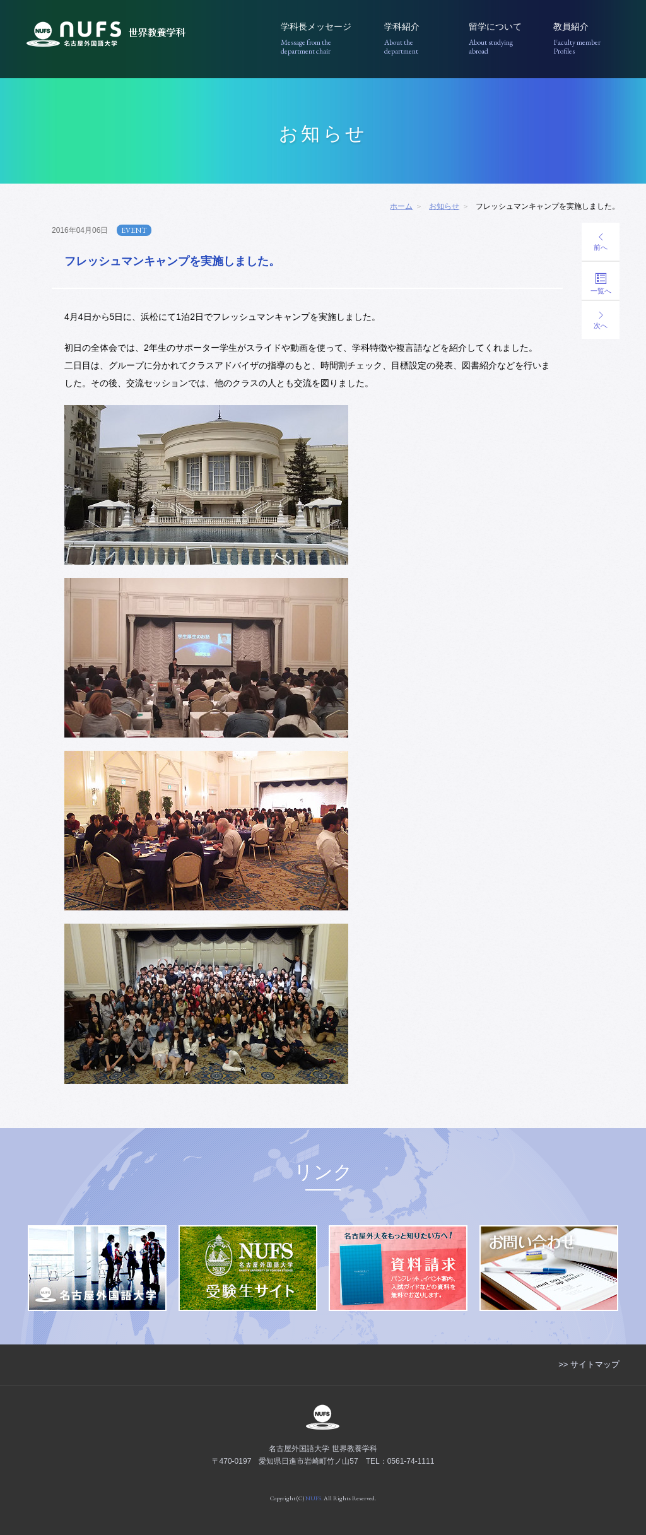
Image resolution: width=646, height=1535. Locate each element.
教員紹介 (586, 38)
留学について (502, 38)
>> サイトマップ (589, 1364)
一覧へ (601, 284)
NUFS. (313, 1498)
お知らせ (444, 206)
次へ (601, 320)
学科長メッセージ (323, 38)
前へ (601, 242)
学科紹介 (417, 38)
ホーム (401, 206)
